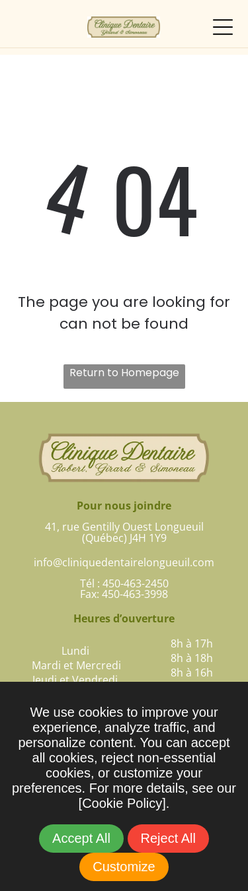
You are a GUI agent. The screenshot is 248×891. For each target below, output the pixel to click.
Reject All (168, 838)
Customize (124, 866)
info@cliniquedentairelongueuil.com (124, 562)
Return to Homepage (124, 372)
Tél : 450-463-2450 (124, 583)
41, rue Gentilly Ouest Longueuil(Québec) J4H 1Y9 (124, 532)
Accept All (81, 838)
